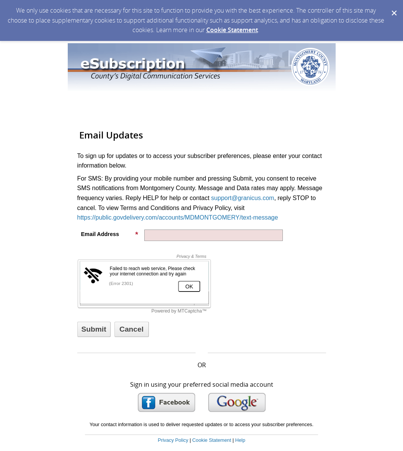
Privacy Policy (173, 440)
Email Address (110, 234)
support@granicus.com (242, 198)
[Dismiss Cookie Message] (393, 7)
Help (240, 440)
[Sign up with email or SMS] (94, 329)
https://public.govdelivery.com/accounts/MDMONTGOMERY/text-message (177, 217)
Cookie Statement (232, 30)
